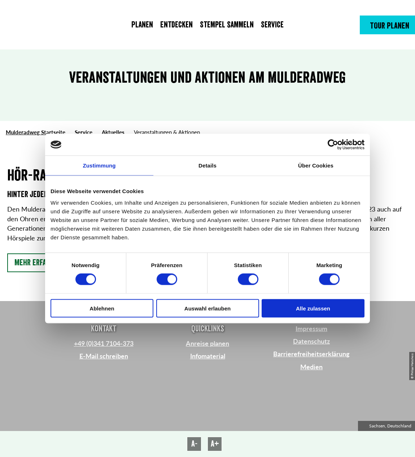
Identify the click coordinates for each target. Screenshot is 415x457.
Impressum (311, 328)
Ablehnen (101, 308)
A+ (215, 444)
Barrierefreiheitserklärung (311, 354)
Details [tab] (207, 165)
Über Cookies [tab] (315, 165)
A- (194, 444)
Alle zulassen (313, 308)
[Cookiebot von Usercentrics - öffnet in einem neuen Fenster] (332, 144)
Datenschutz (311, 341)
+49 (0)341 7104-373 (104, 343)
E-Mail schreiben (103, 356)
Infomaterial (207, 356)
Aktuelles (113, 132)
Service (83, 132)
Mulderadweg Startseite (35, 132)
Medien (311, 367)
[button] (387, 25)
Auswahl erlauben (207, 308)
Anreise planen (207, 343)
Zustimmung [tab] (99, 165)
